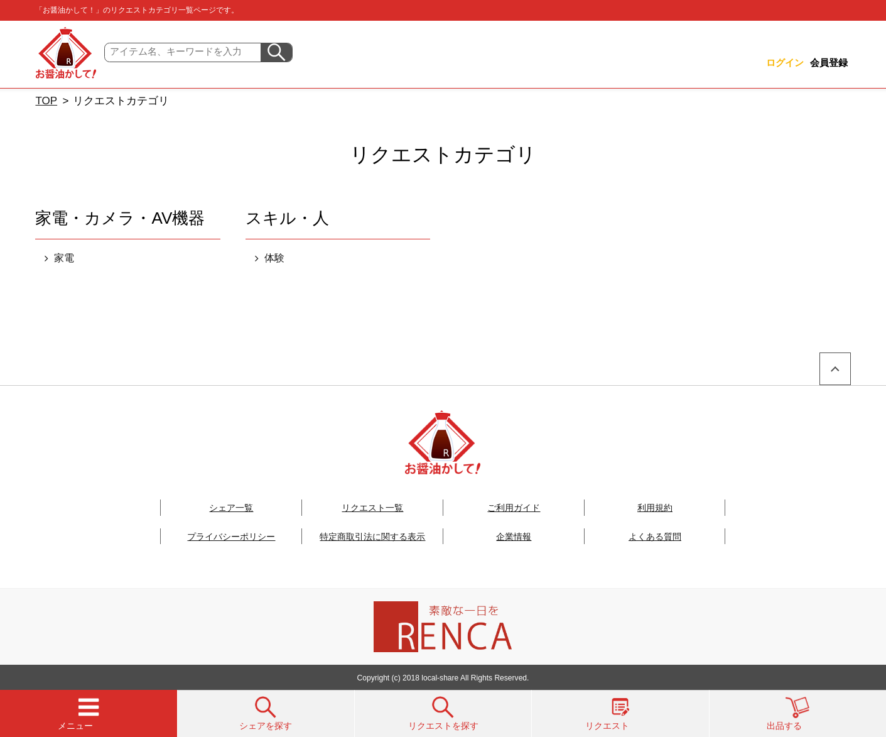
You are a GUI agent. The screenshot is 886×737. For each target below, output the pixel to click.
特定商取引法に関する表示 (372, 537)
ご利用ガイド (513, 508)
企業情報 (513, 537)
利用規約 (655, 508)
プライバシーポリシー (231, 537)
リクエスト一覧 (372, 508)
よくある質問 (655, 537)
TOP (46, 101)
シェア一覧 (231, 508)
